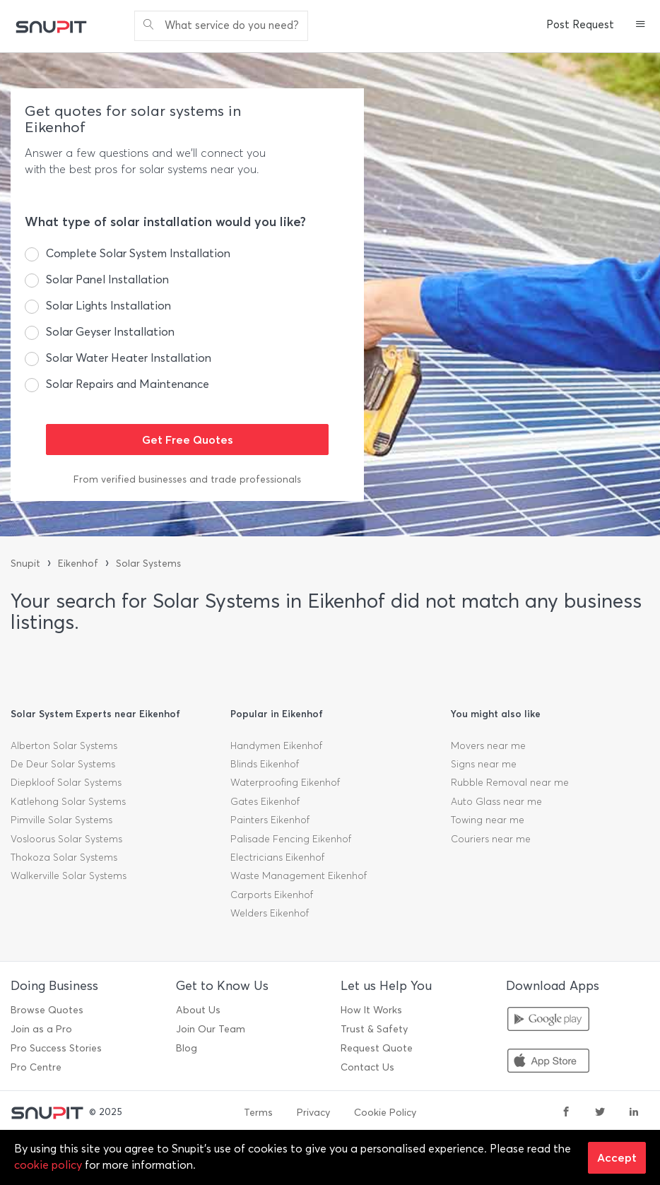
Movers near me (488, 746)
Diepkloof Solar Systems (66, 783)
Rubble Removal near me (510, 783)
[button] (640, 25)
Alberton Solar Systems (64, 746)
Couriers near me (491, 839)
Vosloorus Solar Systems (66, 839)
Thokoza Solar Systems (64, 857)
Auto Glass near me (496, 802)
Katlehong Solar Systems (68, 802)
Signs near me (484, 764)
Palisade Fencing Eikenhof (290, 839)
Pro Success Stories (56, 1048)
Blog (186, 1048)
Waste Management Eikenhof (298, 876)
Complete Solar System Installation (138, 253)
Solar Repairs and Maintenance (127, 384)
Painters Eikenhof (270, 820)
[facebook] (566, 1113)
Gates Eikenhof (265, 802)
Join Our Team (210, 1029)
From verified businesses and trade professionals (187, 479)
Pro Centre (36, 1067)
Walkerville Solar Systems (68, 876)
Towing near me (487, 820)
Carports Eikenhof (271, 895)
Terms (258, 1113)
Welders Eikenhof (269, 913)
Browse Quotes (47, 1010)
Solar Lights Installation (108, 305)
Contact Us (367, 1067)
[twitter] (599, 1113)
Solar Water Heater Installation (128, 358)
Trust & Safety (374, 1029)
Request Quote (377, 1048)
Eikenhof (78, 564)
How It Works (371, 1010)
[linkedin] (633, 1113)
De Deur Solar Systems (63, 764)
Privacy (313, 1113)
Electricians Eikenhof (277, 857)
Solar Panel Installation (107, 279)
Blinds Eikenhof (264, 764)
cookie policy (48, 1165)
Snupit (25, 564)
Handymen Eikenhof (276, 746)
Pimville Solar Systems (61, 820)
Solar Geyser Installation (110, 331)
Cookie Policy (385, 1113)
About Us (198, 1010)
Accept (617, 1157)
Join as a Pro (41, 1029)
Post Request (580, 24)
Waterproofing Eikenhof (285, 783)
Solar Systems (148, 564)
